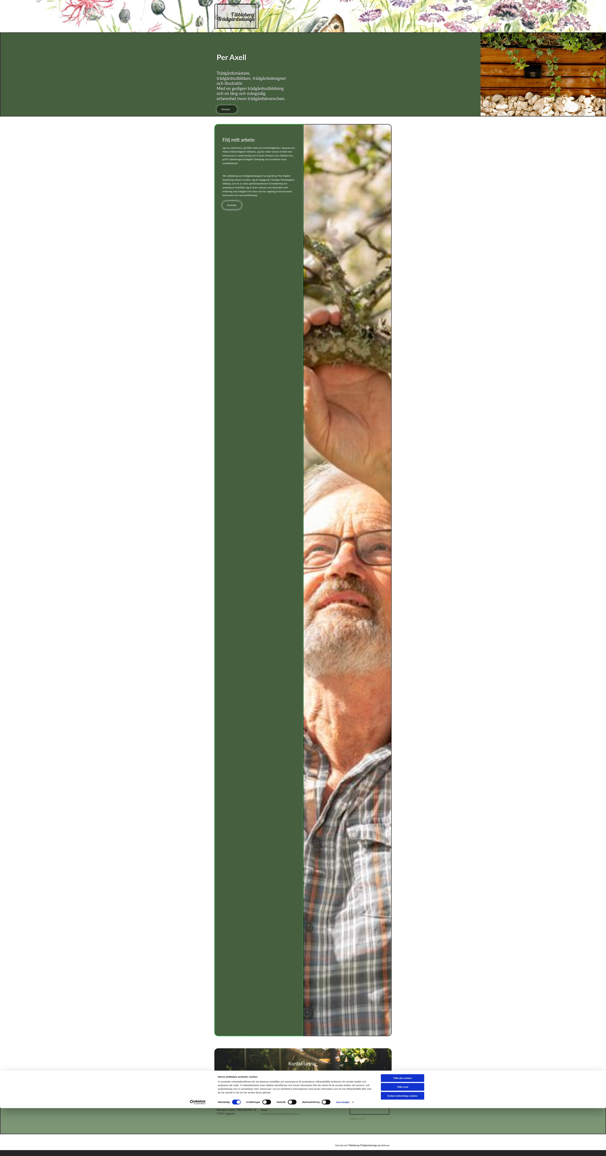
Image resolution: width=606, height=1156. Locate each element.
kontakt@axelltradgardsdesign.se (280, 1113)
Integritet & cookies (357, 1119)
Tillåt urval (402, 628)
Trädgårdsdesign (316, 9)
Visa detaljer (343, 644)
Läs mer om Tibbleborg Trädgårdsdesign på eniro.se (362, 1145)
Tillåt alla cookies (402, 619)
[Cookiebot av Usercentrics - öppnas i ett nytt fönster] (198, 644)
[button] (227, 109)
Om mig (313, 19)
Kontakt (340, 19)
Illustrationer (360, 9)
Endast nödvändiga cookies (403, 637)
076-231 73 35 (270, 1103)
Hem (283, 9)
